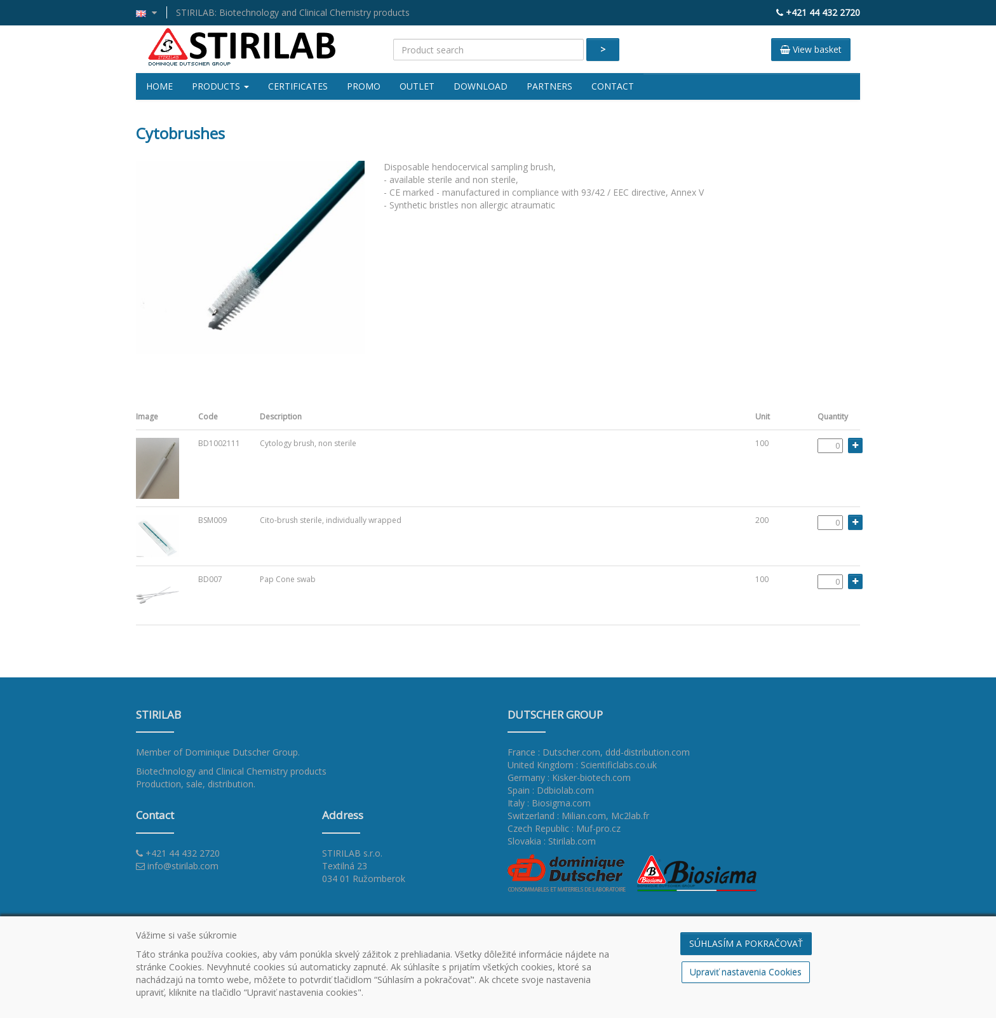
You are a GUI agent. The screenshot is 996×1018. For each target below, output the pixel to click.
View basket (811, 49)
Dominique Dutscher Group (241, 752)
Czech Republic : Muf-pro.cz (564, 828)
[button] (151, 12)
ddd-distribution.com (647, 752)
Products (220, 86)
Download (481, 86)
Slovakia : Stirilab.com (552, 841)
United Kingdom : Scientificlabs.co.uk (582, 765)
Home (159, 86)
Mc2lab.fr (630, 816)
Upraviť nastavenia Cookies (746, 972)
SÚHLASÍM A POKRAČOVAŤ (746, 943)
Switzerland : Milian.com (557, 816)
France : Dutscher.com (554, 752)
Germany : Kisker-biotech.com (569, 777)
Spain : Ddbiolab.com (551, 790)
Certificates (298, 86)
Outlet (417, 86)
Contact (612, 86)
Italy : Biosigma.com (549, 803)
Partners (549, 86)
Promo (363, 86)
